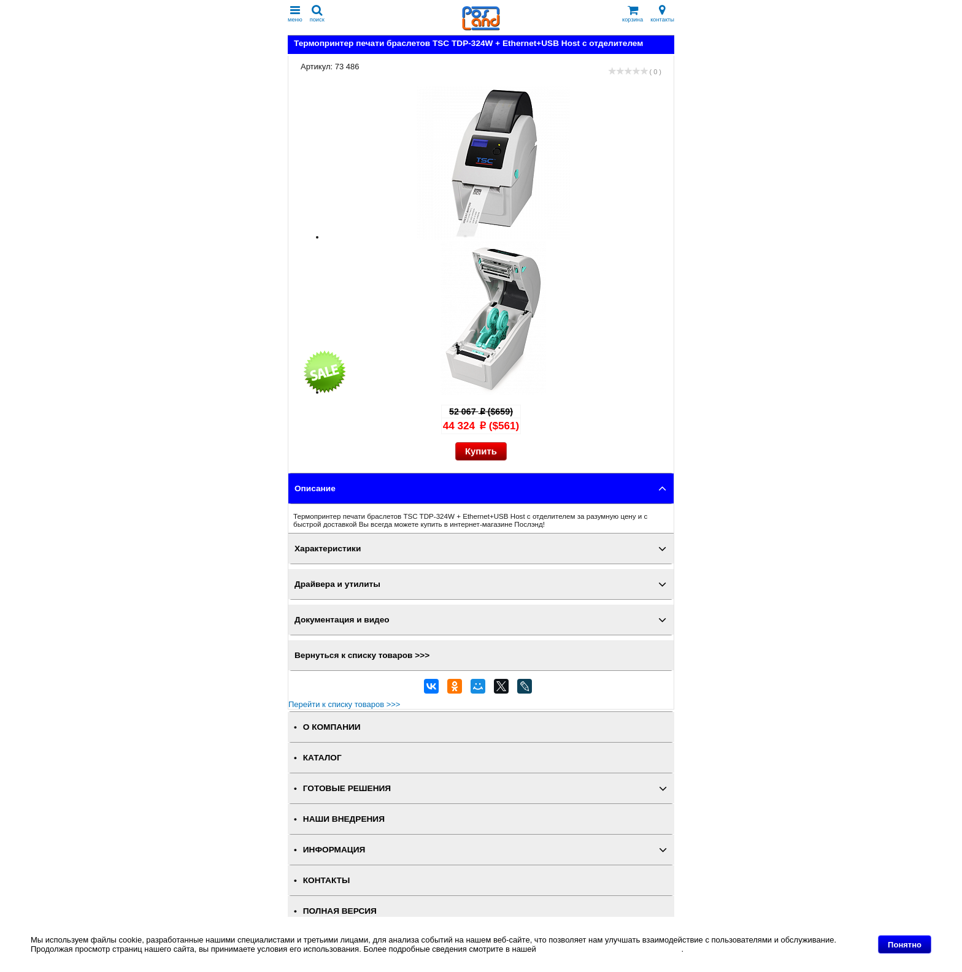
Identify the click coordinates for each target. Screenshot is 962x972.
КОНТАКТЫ (326, 880)
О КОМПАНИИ (332, 727)
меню (295, 14)
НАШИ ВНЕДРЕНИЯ (344, 819)
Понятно (905, 944)
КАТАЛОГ (322, 757)
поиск (317, 14)
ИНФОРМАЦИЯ (334, 849)
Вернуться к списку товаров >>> (361, 655)
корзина (632, 14)
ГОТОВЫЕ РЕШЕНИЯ (347, 788)
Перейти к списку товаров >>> (344, 704)
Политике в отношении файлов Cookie (609, 949)
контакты (662, 14)
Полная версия (340, 911)
